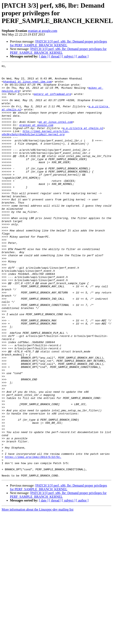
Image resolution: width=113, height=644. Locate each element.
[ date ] (43, 56)
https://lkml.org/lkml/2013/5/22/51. (33, 535)
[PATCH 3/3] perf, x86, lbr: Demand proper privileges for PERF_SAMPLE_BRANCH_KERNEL (58, 43)
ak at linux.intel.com (56, 133)
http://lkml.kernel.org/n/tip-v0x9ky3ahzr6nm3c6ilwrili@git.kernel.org (35, 146)
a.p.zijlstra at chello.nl (83, 141)
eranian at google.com (42, 30)
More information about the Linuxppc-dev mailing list (37, 592)
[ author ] (82, 56)
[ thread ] (55, 56)
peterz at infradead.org (52, 100)
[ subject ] (68, 56)
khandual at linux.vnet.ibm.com (27, 85)
